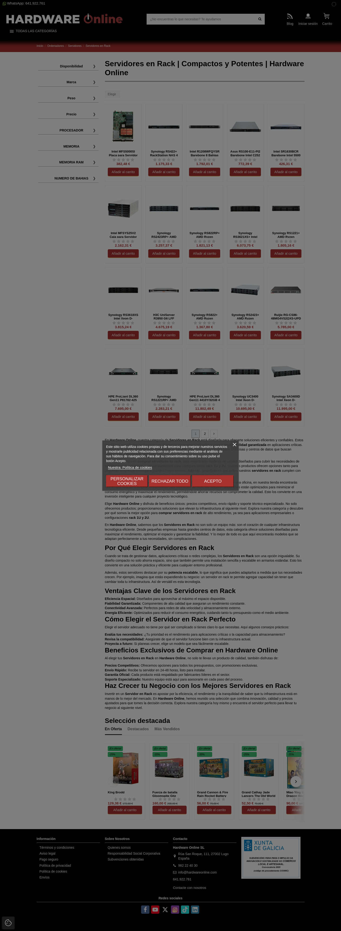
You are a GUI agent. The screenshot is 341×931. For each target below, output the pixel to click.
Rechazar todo (170, 481)
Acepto (213, 481)
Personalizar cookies (127, 481)
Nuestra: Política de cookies (130, 467)
